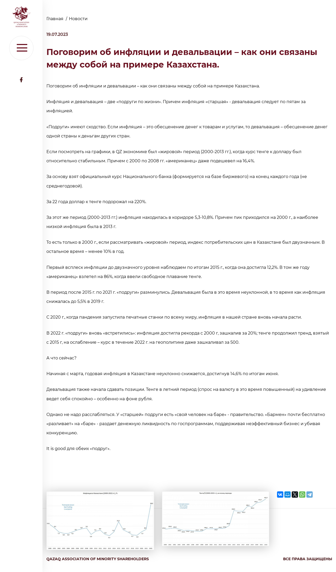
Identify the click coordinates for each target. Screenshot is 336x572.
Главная (55, 18)
